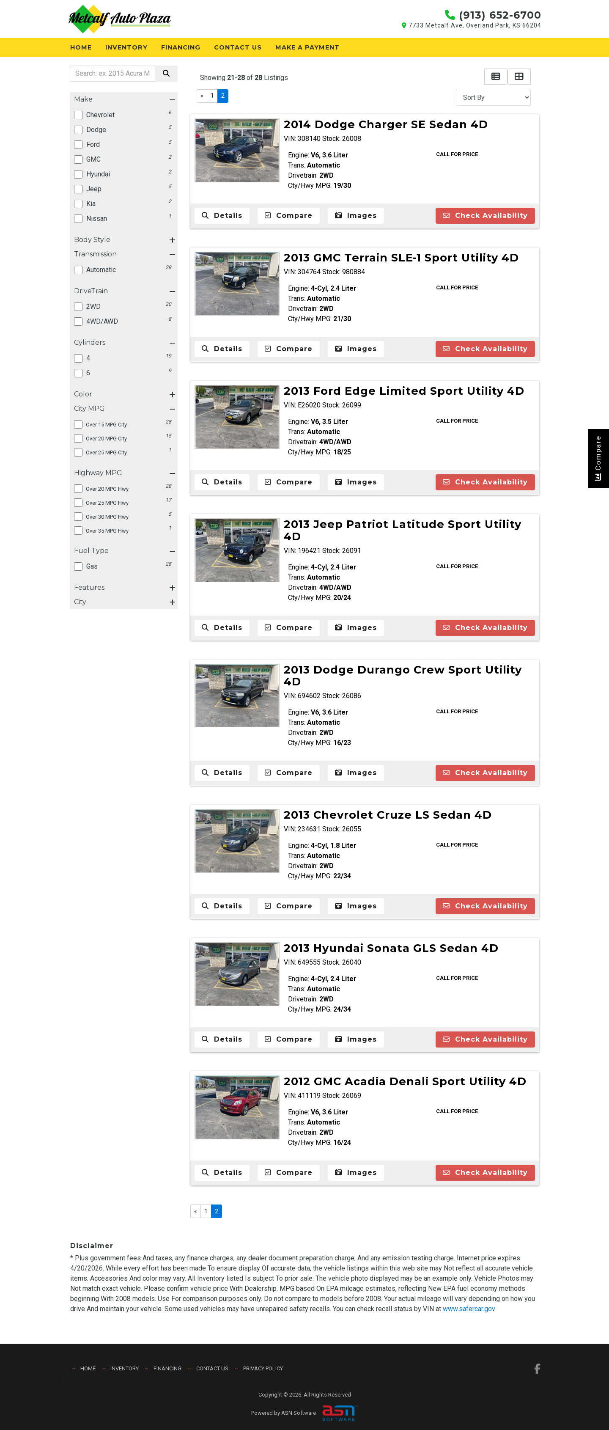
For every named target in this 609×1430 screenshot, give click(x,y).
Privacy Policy (263, 1368)
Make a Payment (307, 47)
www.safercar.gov (469, 1309)
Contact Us (238, 47)
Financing (180, 47)
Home (81, 47)
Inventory (126, 47)
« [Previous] (201, 95)
